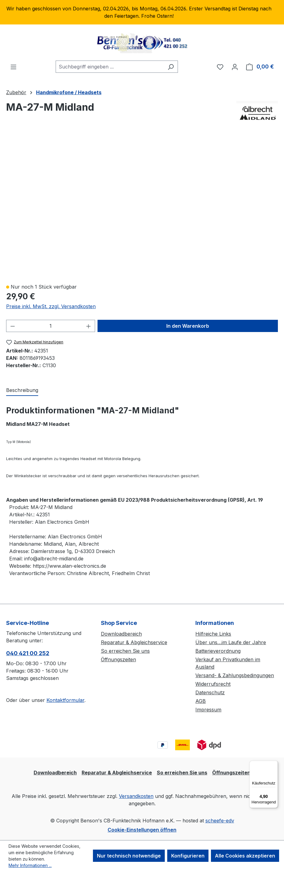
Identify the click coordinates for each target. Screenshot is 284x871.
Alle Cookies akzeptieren (245, 856)
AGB (200, 701)
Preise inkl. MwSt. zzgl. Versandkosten (51, 306)
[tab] (22, 390)
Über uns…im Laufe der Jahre (230, 642)
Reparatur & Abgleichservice (134, 642)
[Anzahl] (51, 326)
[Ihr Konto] (234, 67)
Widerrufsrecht (213, 684)
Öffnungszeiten (118, 659)
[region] (142, 12)
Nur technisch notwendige (129, 856)
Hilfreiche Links (213, 634)
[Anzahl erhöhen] (88, 326)
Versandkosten (136, 796)
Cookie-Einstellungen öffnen (142, 830)
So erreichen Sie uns (125, 651)
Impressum (208, 710)
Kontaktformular (65, 700)
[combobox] (110, 67)
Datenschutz (210, 692)
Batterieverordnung (218, 651)
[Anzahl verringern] (12, 326)
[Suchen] (171, 67)
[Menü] (13, 67)
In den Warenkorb (187, 326)
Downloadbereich (121, 634)
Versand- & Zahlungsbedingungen (234, 675)
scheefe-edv (219, 820)
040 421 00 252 (27, 653)
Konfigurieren (188, 856)
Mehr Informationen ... (30, 865)
